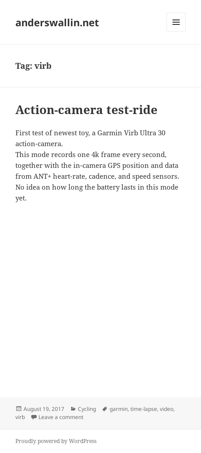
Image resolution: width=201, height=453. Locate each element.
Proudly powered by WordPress (55, 441)
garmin (119, 409)
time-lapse (143, 409)
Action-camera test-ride (86, 109)
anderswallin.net (57, 22)
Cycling (87, 409)
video (166, 409)
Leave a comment (60, 417)
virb (20, 417)
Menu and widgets (176, 31)
